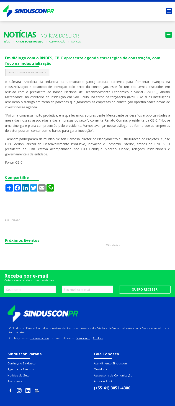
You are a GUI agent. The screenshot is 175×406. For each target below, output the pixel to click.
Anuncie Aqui (103, 381)
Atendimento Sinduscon (110, 363)
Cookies (98, 338)
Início (6, 41)
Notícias (76, 41)
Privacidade (83, 338)
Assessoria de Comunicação (113, 375)
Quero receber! (145, 289)
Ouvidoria (100, 369)
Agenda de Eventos (21, 369)
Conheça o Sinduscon (22, 363)
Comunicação (57, 41)
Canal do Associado (29, 41)
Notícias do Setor (19, 375)
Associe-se (15, 381)
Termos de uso (39, 338)
